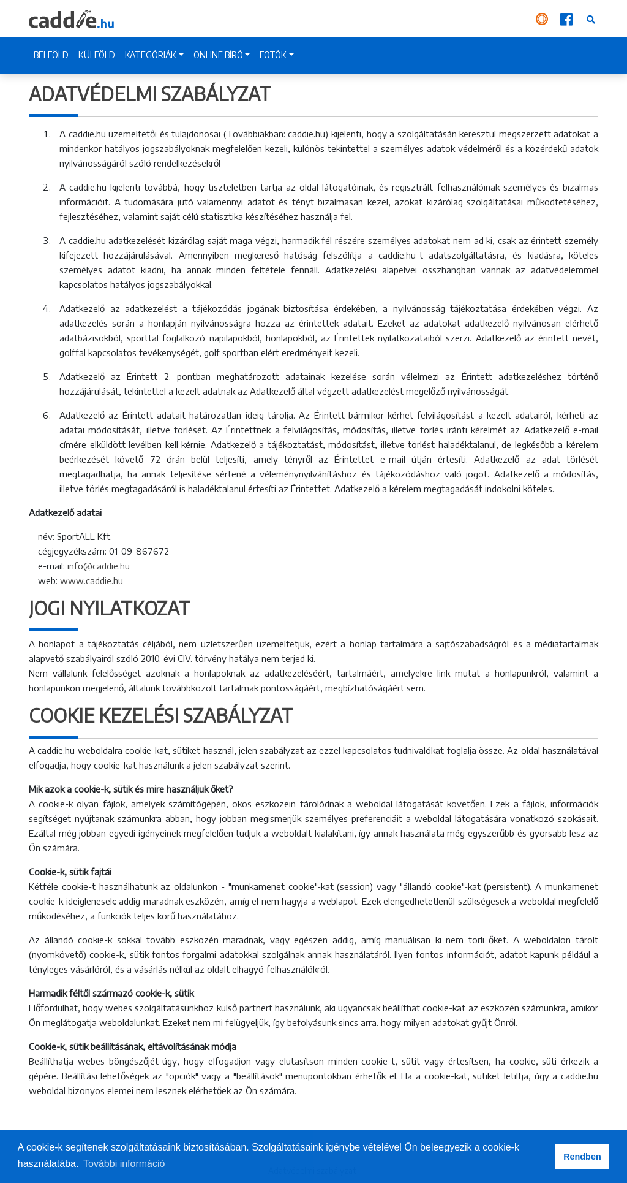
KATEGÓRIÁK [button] (150, 55)
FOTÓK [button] (273, 55)
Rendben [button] (582, 1157)
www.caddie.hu (91, 580)
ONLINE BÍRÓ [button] (218, 55)
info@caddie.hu (98, 565)
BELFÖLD (51, 55)
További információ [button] (124, 1163)
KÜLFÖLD (96, 55)
